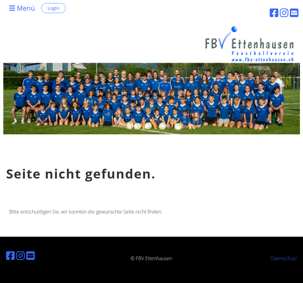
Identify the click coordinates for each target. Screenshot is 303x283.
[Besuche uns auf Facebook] (10, 255)
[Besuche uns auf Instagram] (20, 255)
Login (53, 8)
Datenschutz (283, 258)
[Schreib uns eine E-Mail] (30, 255)
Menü (22, 7)
